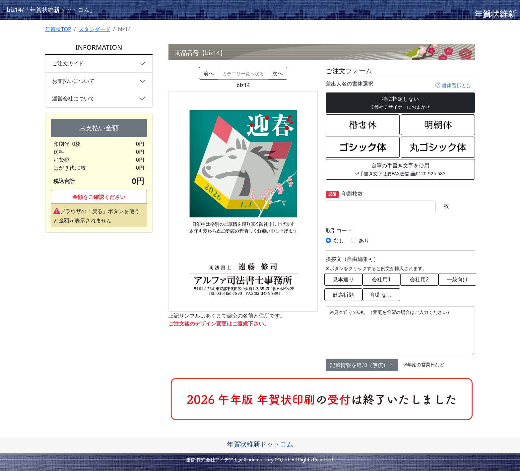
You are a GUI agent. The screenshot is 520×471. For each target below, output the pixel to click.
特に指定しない (400, 102)
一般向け (457, 279)
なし (339, 240)
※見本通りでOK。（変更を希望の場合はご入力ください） (400, 331)
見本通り (343, 279)
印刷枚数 (344, 194)
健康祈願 (343, 294)
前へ (208, 73)
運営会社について (73, 98)
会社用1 (381, 279)
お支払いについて (73, 81)
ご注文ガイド (68, 63)
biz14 (51, 10)
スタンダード (94, 29)
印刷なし (381, 294)
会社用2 (419, 279)
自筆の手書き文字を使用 (400, 169)
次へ (277, 73)
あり (364, 240)
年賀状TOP (58, 29)
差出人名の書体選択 (349, 84)
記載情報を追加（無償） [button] (362, 365)
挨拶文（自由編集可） (352, 259)
